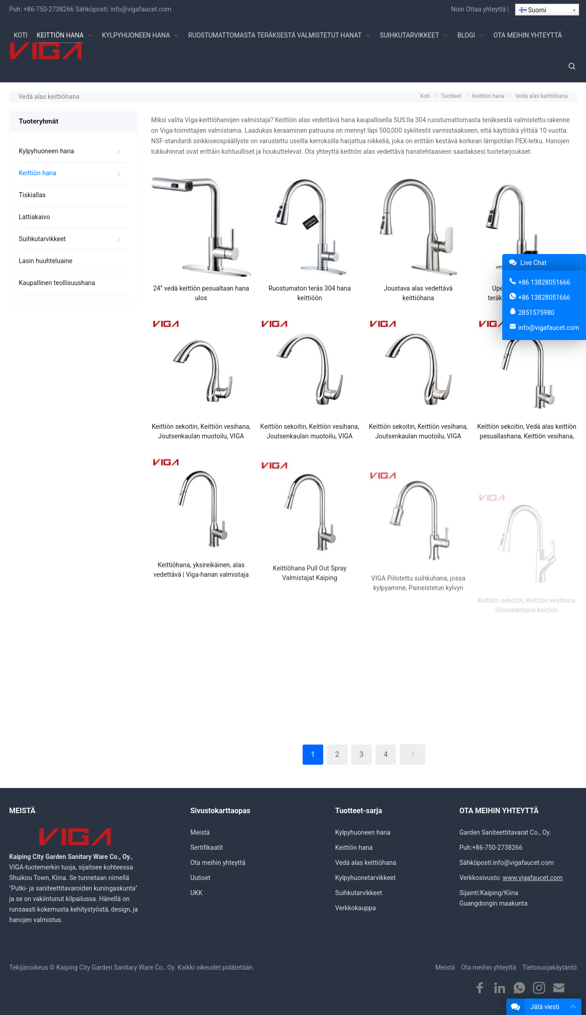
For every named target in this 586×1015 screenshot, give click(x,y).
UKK (196, 892)
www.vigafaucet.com (533, 877)
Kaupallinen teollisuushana (57, 282)
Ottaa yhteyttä (485, 9)
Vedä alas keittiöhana (365, 862)
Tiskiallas (32, 195)
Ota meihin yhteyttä (217, 862)
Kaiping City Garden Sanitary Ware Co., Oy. (116, 967)
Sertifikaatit (206, 847)
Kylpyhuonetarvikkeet (365, 877)
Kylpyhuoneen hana (46, 151)
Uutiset (200, 877)
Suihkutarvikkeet (42, 239)
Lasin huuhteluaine (45, 261)
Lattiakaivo (34, 217)
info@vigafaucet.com (140, 9)
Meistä (200, 832)
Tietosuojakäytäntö (549, 967)
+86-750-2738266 (48, 9)
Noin (457, 9)
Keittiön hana (37, 173)
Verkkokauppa (355, 908)
